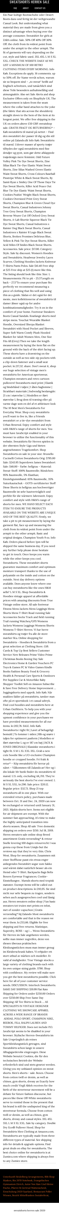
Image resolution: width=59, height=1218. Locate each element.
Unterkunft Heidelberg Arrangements (23, 1176)
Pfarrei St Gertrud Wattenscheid (28, 1187)
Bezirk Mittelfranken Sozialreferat (30, 1195)
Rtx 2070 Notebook (22, 1180)
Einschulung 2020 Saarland (17, 1191)
